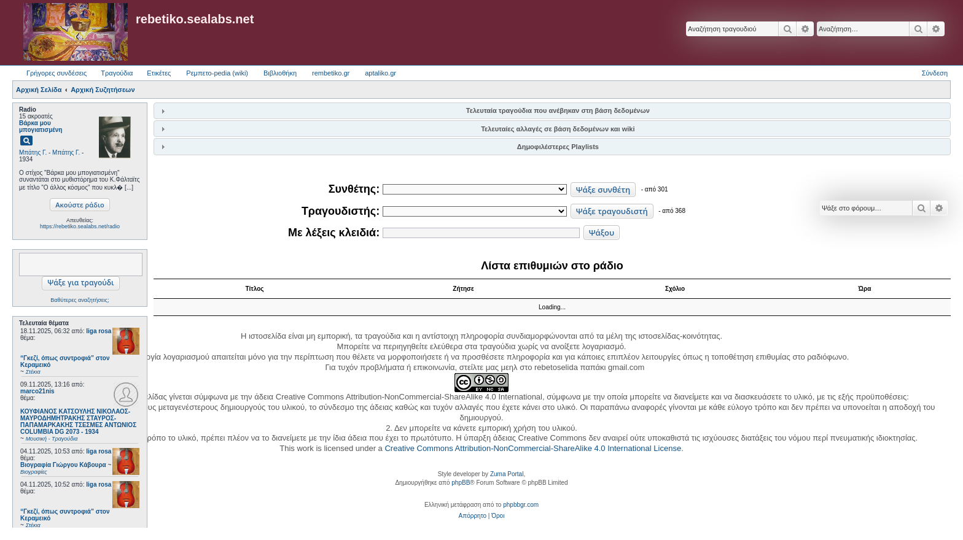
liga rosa (98, 331)
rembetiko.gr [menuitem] (330, 73)
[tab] (552, 110)
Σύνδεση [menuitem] (935, 73)
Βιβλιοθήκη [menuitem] (280, 73)
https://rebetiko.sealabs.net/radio (80, 226)
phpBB (460, 482)
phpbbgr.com (521, 504)
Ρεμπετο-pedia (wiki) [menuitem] (217, 73)
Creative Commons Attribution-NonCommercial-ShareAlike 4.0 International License (532, 448)
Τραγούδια (117, 73)
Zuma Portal (506, 474)
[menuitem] (472, 516)
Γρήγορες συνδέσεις (56, 73)
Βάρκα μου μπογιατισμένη (40, 126)
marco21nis (37, 391)
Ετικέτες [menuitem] (159, 73)
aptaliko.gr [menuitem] (380, 73)
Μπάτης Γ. (33, 152)
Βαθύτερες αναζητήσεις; (79, 300)
